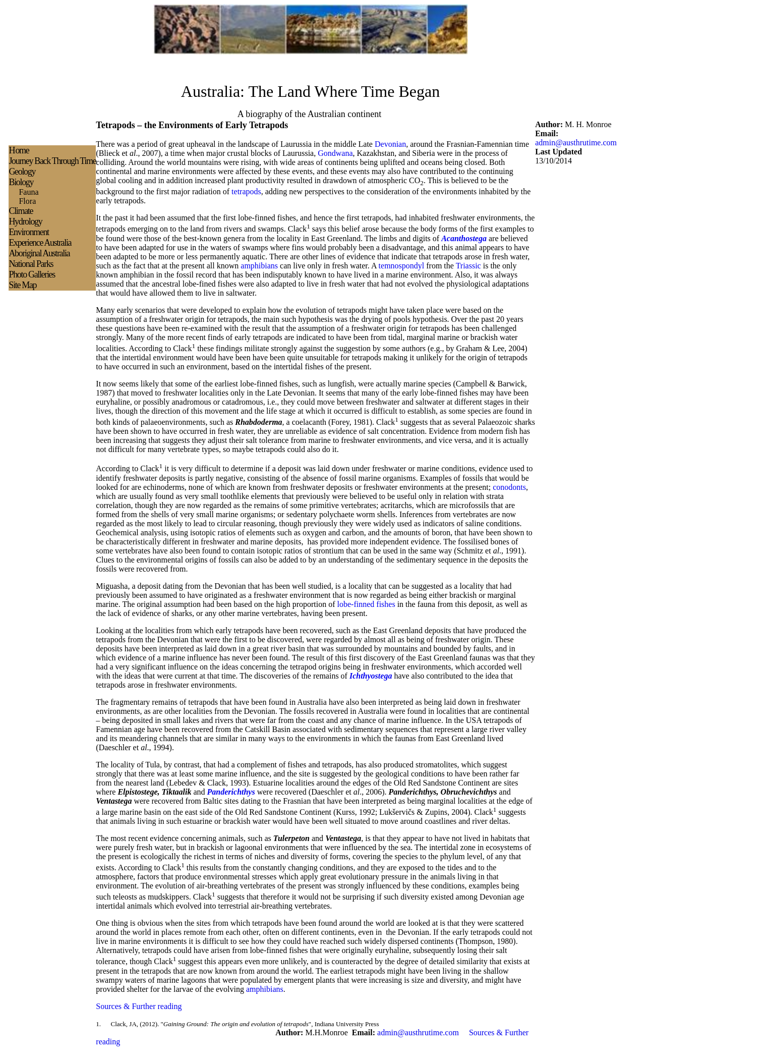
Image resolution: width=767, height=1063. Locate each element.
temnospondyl (402, 265)
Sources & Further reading (139, 1006)
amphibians (259, 265)
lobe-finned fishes (366, 604)
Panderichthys (231, 792)
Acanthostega (464, 238)
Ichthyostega (370, 676)
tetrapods (246, 191)
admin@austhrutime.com (576, 142)
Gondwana (335, 153)
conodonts (509, 487)
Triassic (468, 265)
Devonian (390, 144)
